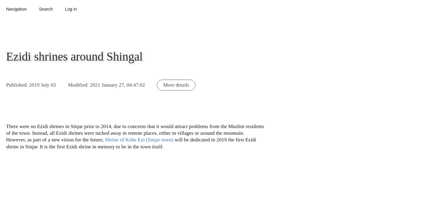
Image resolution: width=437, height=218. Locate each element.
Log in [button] (71, 9)
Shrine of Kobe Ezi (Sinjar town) (139, 140)
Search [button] (46, 9)
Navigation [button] (16, 9)
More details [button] (176, 85)
